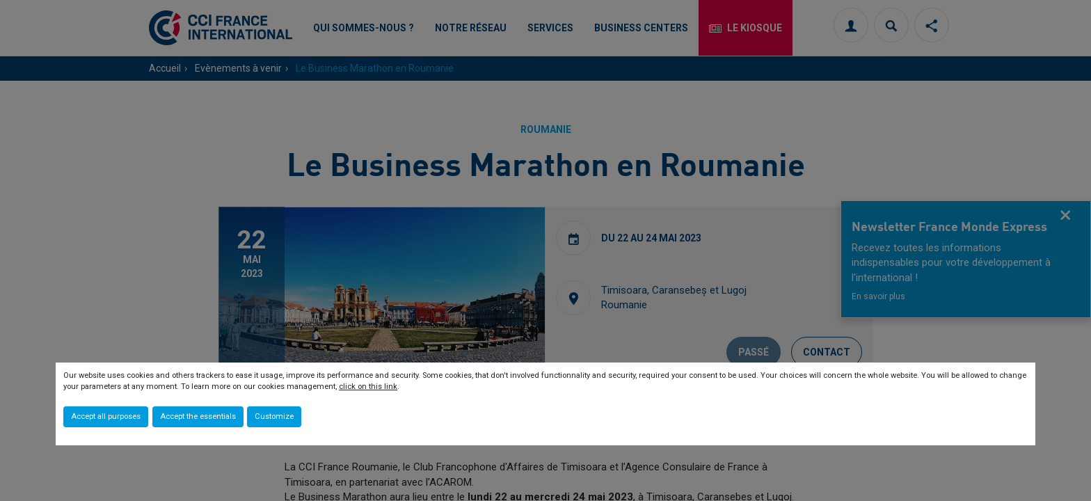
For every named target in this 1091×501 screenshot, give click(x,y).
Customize (274, 416)
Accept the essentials (198, 416)
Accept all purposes (106, 416)
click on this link (368, 386)
